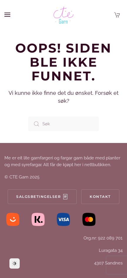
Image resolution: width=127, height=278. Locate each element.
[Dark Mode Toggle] (14, 263)
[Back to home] (63, 14)
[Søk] (63, 124)
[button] (7, 14)
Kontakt (100, 196)
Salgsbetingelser (42, 197)
